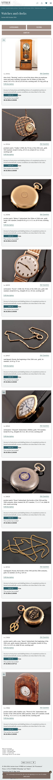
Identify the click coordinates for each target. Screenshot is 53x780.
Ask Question (44, 73)
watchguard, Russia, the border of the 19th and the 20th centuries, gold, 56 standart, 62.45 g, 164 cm (25, 572)
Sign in (10, 95)
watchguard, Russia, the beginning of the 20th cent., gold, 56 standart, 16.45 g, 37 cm (23, 360)
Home (3, 8)
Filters (39, 27)
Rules (19, 95)
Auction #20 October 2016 (26, 8)
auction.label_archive (12, 8)
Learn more (26, 776)
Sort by (26, 33)
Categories (14, 27)
